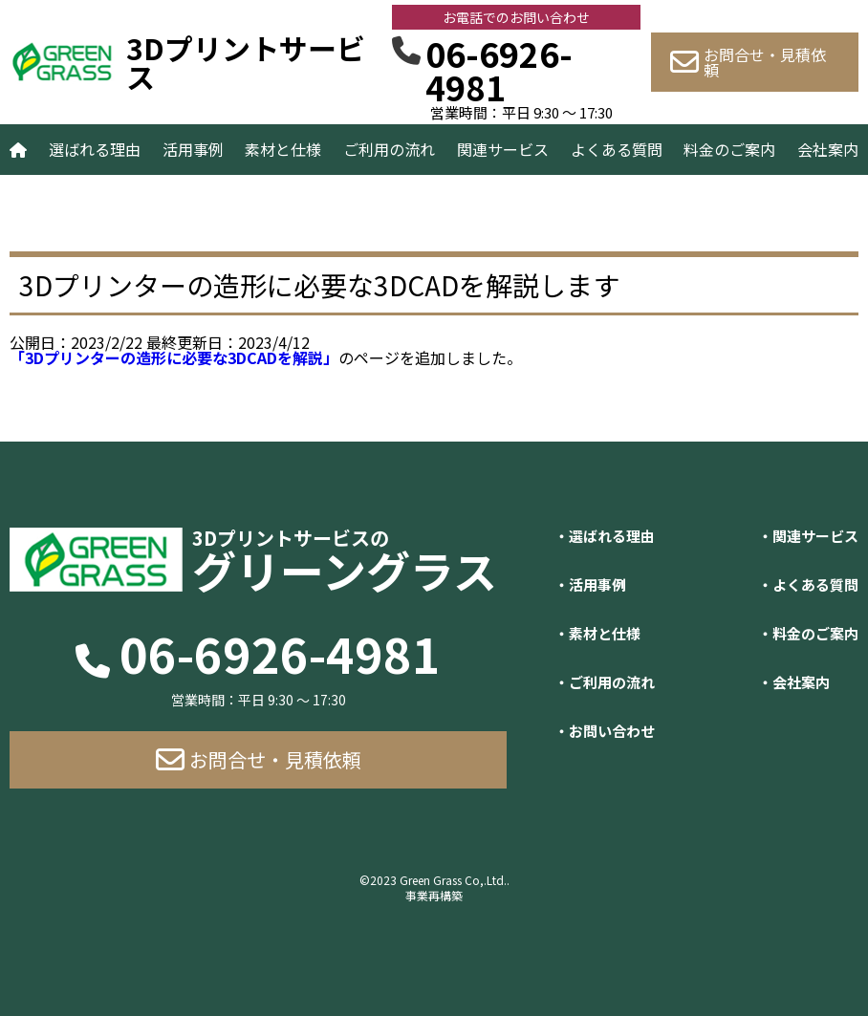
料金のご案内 (729, 149)
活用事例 (193, 149)
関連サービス (503, 149)
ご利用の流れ (389, 149)
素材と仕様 (283, 149)
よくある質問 (616, 149)
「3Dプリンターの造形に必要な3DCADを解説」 (174, 357)
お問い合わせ (612, 731)
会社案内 (827, 149)
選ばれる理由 (95, 149)
